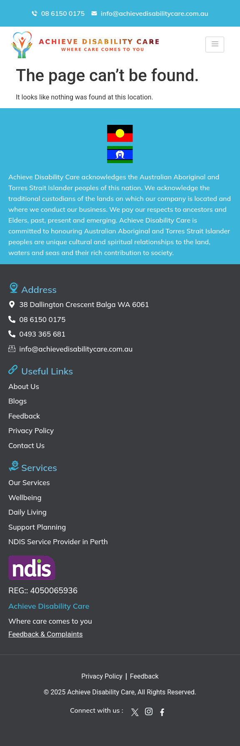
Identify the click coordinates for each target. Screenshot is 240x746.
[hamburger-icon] (214, 44)
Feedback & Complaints (45, 634)
